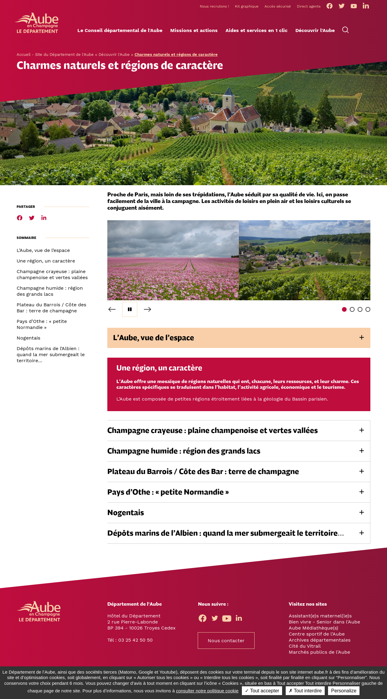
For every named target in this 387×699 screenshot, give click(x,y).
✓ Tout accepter (262, 690)
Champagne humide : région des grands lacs (50, 291)
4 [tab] (368, 309)
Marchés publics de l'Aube (319, 652)
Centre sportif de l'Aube (317, 634)
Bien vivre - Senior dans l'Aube (324, 622)
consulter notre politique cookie (207, 690)
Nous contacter (226, 640)
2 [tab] (352, 309)
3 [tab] (360, 309)
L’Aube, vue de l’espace (43, 250)
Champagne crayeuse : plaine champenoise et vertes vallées (52, 274)
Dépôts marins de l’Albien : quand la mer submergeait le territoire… (51, 354)
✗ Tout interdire (305, 690)
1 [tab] (344, 309)
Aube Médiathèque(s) (313, 628)
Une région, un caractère (46, 261)
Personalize (343, 690)
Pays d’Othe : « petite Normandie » (42, 324)
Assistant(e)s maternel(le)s (320, 616)
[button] (119, 30)
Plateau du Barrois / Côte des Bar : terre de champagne (51, 308)
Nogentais (28, 338)
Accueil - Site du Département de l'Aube (55, 54)
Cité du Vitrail (305, 646)
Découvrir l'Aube (114, 54)
